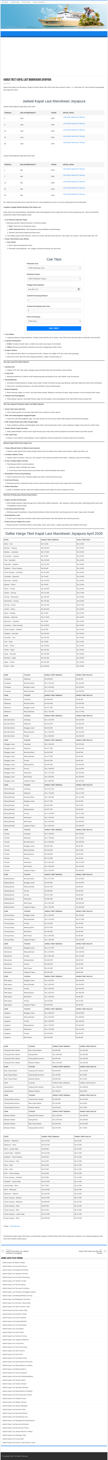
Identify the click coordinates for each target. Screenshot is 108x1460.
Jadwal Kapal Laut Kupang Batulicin (14, 1321)
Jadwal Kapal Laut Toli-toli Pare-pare (14, 1347)
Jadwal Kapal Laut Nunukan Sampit (14, 1314)
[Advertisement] (54, 56)
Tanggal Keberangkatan (35, 285)
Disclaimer (5, 2)
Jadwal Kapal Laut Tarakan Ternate (14, 1281)
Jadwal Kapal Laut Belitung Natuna (14, 1369)
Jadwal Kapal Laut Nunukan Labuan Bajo (16, 1303)
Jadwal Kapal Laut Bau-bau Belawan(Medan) (17, 1376)
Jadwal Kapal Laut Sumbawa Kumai (14, 1358)
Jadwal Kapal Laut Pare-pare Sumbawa (15, 1288)
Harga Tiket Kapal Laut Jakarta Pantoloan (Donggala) (18, 1251)
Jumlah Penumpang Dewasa (37, 296)
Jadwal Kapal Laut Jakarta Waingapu (15, 1406)
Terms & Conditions (39, 2)
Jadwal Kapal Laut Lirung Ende (13, 1343)
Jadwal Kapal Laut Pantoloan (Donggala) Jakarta (19, 1292)
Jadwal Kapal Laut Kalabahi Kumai (14, 1398)
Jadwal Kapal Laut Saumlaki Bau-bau (15, 1417)
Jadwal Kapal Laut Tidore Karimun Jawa (16, 1307)
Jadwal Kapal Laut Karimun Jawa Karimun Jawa (18, 1442)
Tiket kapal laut (15, 1226)
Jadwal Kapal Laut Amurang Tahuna (14, 1266)
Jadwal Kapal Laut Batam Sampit (13, 1262)
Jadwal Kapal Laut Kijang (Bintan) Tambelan (17, 1391)
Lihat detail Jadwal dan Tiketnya (74, 117)
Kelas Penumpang (33, 317)
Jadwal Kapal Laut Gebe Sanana (13, 1351)
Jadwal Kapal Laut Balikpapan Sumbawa (16, 1299)
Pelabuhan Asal (32, 263)
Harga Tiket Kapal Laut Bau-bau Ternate (90, 1251)
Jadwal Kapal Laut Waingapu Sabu (14, 1435)
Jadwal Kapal (15, 2)
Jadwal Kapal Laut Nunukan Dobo (14, 1409)
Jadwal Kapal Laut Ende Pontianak (14, 1318)
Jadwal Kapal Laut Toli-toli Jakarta (13, 1284)
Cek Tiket (54, 328)
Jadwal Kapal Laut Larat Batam (13, 1329)
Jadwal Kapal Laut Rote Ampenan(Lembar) (17, 1395)
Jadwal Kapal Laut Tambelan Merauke (15, 1387)
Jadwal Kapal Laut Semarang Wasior (14, 1413)
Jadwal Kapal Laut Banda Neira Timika (15, 1428)
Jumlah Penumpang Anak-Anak (38, 306)
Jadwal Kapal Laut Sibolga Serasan (14, 1402)
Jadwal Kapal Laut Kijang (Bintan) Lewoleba (17, 1365)
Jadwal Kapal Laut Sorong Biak (13, 1439)
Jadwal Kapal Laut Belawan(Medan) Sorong (17, 1295)
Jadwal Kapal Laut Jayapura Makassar (15, 1340)
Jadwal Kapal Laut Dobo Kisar (12, 1354)
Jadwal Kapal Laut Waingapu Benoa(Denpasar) (18, 1420)
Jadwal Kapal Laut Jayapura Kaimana (15, 1273)
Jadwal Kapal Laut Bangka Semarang (15, 1270)
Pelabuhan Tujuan (33, 274)
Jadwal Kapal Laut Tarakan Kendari (14, 1384)
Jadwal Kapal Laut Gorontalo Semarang (16, 1277)
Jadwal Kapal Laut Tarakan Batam (14, 1380)
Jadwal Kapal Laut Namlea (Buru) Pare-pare (17, 1362)
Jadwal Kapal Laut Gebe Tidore (13, 1332)
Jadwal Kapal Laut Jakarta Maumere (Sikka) (17, 1431)
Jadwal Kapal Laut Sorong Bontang (14, 1325)
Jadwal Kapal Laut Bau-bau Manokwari (15, 1424)
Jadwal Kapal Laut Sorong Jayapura (14, 1373)
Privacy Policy (26, 2)
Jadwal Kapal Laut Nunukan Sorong (14, 1336)
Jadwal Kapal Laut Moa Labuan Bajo (14, 1310)
